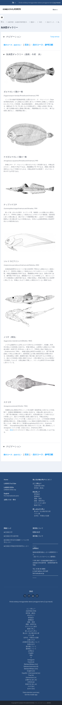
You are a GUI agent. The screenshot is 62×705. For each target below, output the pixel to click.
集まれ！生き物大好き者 (42, 511)
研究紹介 (37, 494)
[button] (14, 3)
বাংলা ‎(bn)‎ (31, 686)
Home (6, 479)
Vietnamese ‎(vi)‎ (31, 677)
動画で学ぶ (38, 505)
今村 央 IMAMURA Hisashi (41, 22)
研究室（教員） (39, 488)
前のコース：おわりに (12, 45)
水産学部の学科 (39, 486)
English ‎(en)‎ (31, 671)
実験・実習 (38, 498)
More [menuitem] (54, 9)
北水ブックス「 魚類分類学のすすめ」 (51, 22)
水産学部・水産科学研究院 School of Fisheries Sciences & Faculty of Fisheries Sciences (18, 22)
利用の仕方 (36, 532)
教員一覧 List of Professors (34, 22)
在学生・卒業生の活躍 (41, 516)
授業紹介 (37, 496)
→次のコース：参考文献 (42, 45)
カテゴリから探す (40, 503)
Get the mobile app (31, 694)
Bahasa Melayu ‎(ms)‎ (31, 664)
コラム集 (37, 513)
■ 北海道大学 (8, 532)
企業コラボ (31, 640)
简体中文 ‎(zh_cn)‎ (31, 684)
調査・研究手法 (39, 501)
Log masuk (56, 2)
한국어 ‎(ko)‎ (31, 688)
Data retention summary (31, 692)
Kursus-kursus (4, 22)
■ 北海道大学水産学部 (11, 536)
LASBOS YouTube (10, 483)
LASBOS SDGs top (10, 489)
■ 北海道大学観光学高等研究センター (16, 546)
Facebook (31, 662)
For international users (11, 496)
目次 (27, 45)
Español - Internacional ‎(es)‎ (31, 673)
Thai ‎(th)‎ (31, 675)
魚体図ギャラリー (59, 22)
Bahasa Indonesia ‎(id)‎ (31, 666)
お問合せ (31, 651)
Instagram (31, 660)
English (31, 653)
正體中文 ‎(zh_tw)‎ (31, 680)
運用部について (38, 528)
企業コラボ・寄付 (10, 500)
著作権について (38, 536)
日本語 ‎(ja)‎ (31, 682)
